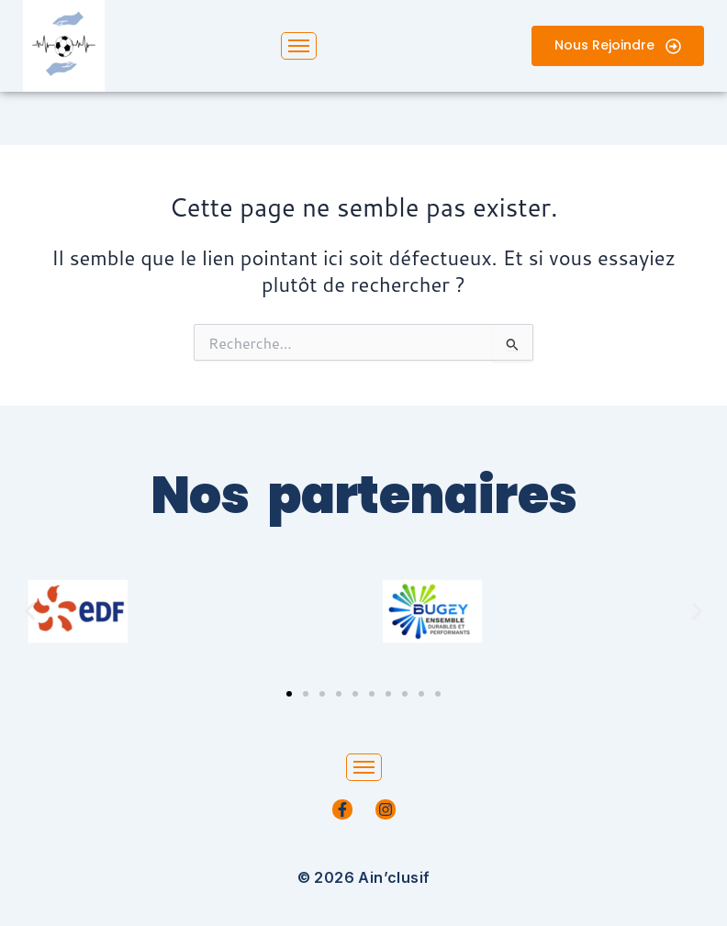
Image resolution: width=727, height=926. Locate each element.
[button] (29, 610)
